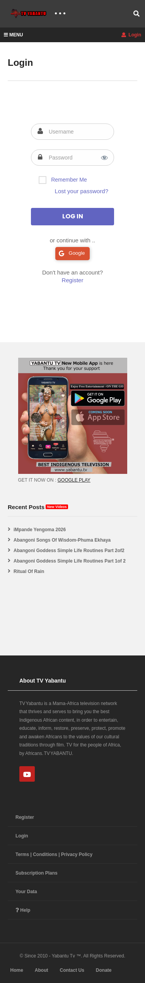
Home (16, 970)
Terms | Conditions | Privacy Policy (53, 854)
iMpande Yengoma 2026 (40, 529)
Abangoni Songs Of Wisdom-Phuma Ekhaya (62, 540)
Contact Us (72, 970)
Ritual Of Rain (29, 571)
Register (73, 280)
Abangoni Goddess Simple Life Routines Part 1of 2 (70, 561)
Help (22, 910)
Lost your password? (81, 191)
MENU (13, 35)
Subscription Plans (36, 873)
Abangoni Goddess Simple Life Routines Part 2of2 (69, 550)
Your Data (26, 891)
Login (131, 35)
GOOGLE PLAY (74, 480)
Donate (104, 970)
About (41, 970)
